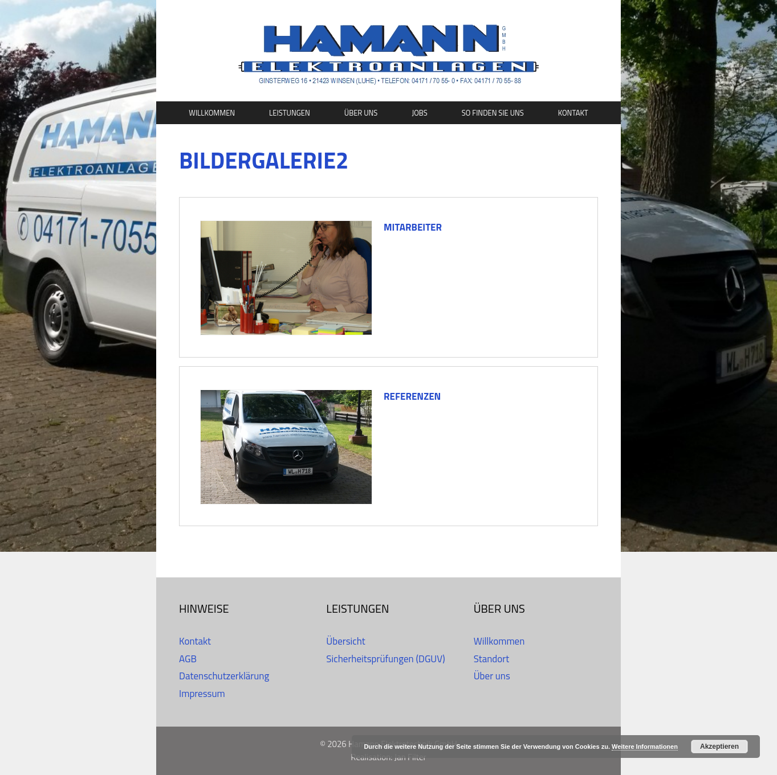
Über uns (361, 112)
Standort (492, 658)
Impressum (202, 693)
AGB (188, 658)
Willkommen (212, 112)
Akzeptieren (719, 747)
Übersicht (345, 641)
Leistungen (289, 112)
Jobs (419, 112)
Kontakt (573, 112)
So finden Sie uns (493, 112)
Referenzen (412, 396)
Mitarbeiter (413, 227)
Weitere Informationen (645, 746)
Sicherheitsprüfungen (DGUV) (385, 658)
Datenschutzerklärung (224, 676)
